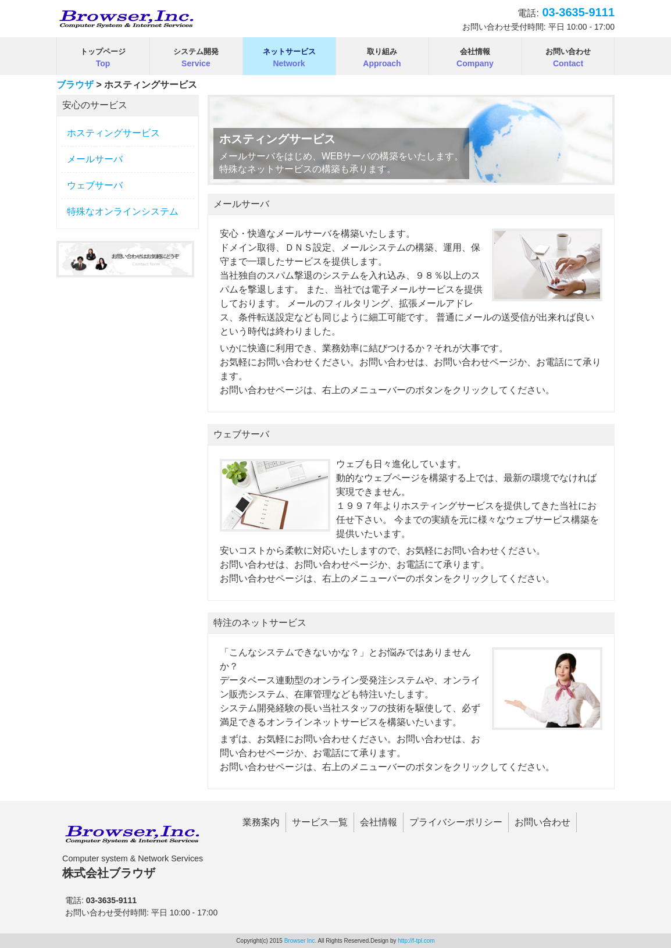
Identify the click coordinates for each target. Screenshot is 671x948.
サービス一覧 (320, 822)
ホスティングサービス (113, 133)
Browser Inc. (300, 941)
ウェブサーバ (95, 185)
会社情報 (378, 822)
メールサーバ (95, 159)
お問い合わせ (542, 822)
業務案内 (261, 822)
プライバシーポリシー (455, 822)
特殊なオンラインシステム (123, 211)
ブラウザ (75, 85)
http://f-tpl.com (416, 941)
